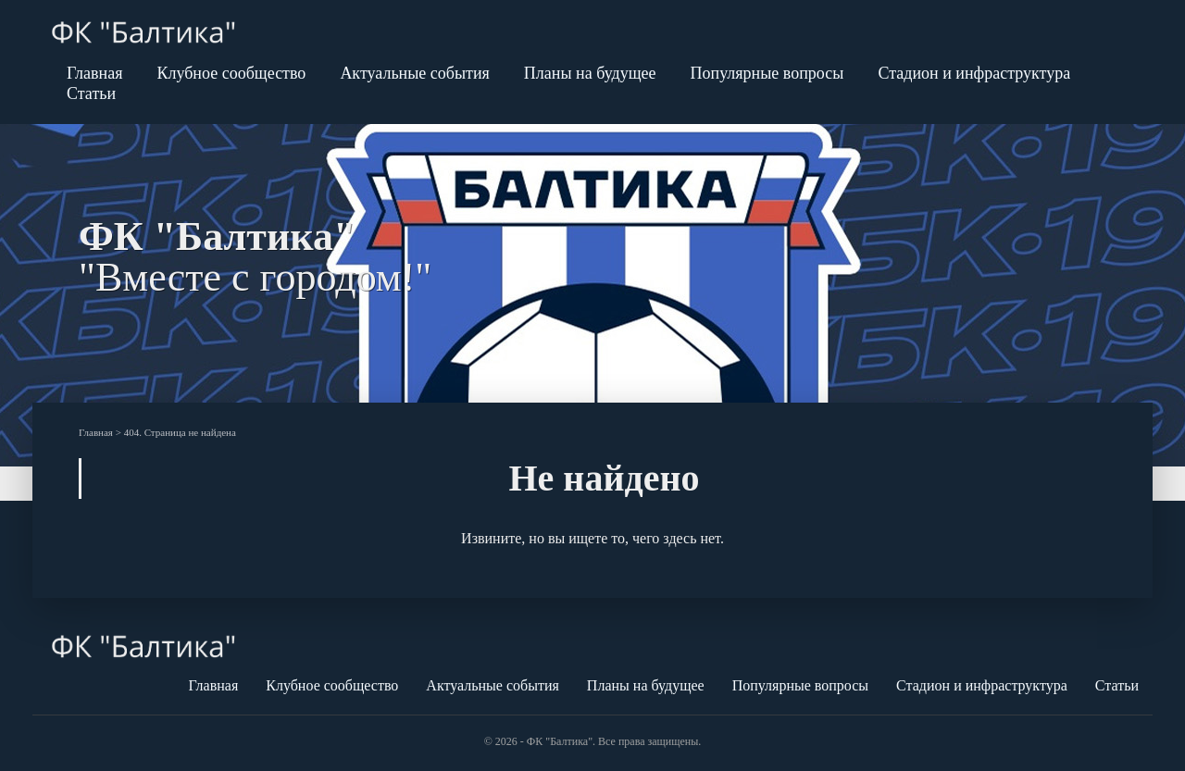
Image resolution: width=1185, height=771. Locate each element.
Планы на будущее (590, 73)
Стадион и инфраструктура (974, 73)
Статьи (91, 93)
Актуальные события (414, 73)
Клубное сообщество (231, 73)
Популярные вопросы (767, 73)
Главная (94, 73)
